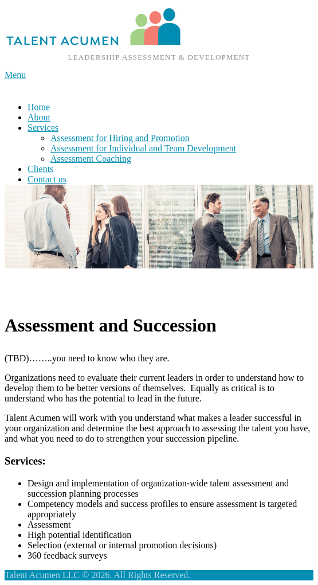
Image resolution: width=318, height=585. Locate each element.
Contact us (47, 179)
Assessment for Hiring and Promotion (120, 138)
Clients (40, 169)
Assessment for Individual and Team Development (143, 148)
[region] (159, 226)
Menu (15, 75)
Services (43, 127)
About (39, 117)
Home (39, 107)
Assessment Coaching (90, 158)
